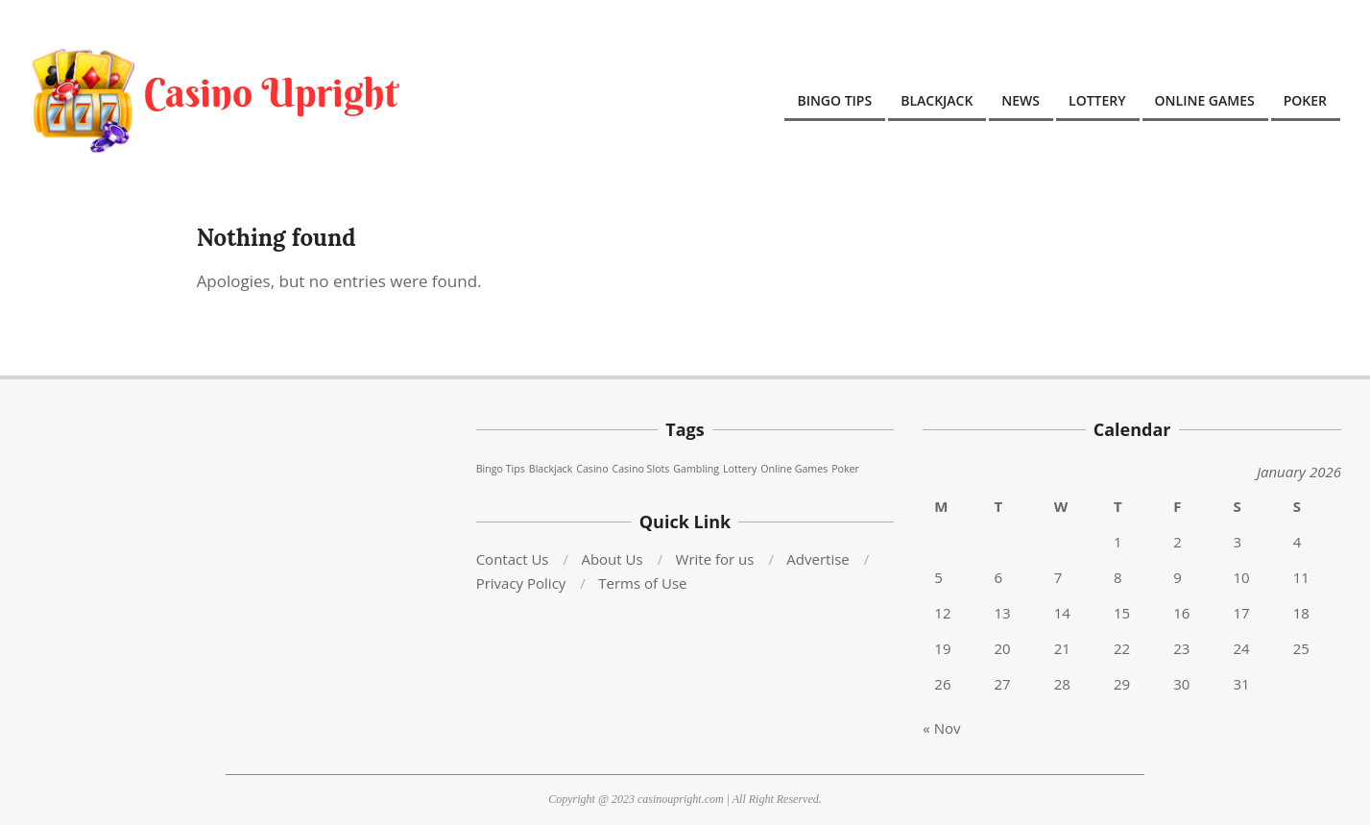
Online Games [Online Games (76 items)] (794, 468)
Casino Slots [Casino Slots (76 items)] (640, 468)
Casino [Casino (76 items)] (592, 468)
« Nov (941, 728)
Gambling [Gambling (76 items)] (696, 468)
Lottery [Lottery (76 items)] (740, 468)
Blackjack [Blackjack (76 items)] (551, 468)
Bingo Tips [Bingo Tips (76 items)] (500, 468)
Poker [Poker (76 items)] (845, 468)
